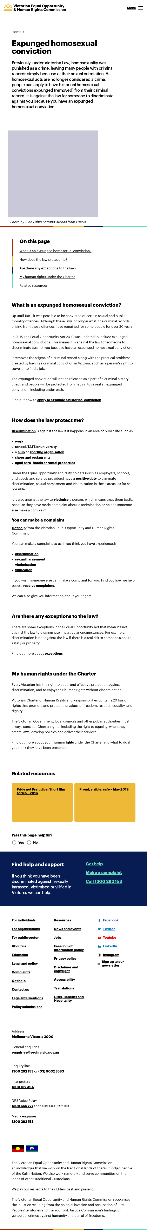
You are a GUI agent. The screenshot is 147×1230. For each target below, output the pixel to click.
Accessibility (64, 979)
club (21, 452)
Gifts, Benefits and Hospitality (69, 998)
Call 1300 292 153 (104, 881)
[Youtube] (106, 938)
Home (16, 32)
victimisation (25, 564)
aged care (23, 463)
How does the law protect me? (43, 259)
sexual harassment (30, 559)
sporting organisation (47, 452)
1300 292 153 (22, 1071)
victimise (61, 499)
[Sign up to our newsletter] (115, 964)
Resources (62, 920)
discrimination (27, 554)
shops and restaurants (32, 457)
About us (19, 946)
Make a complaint (104, 873)
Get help (19, 528)
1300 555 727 (22, 1106)
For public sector (25, 937)
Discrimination (24, 431)
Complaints (21, 972)
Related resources (34, 285)
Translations (64, 988)
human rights (63, 742)
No (32, 842)
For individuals (23, 920)
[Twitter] (105, 929)
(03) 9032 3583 (51, 1071)
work (19, 441)
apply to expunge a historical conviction (69, 400)
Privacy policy (65, 958)
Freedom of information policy (69, 948)
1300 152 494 (23, 1087)
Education (20, 955)
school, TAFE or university (36, 447)
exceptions (54, 653)
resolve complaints (38, 585)
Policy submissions (27, 1007)
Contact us (20, 989)
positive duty (86, 478)
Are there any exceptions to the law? (48, 268)
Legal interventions (27, 998)
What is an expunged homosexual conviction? (56, 251)
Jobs (57, 937)
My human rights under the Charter (47, 277)
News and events (67, 929)
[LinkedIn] (106, 946)
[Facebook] (107, 920)
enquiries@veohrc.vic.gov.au (35, 1052)
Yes (18, 842)
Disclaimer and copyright (66, 969)
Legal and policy (25, 963)
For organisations (26, 929)
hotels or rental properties (54, 463)
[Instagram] (107, 955)
